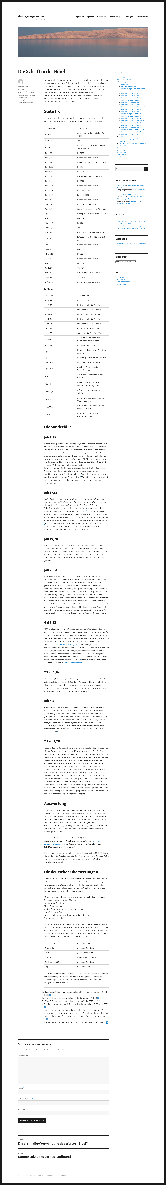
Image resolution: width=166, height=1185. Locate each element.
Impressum (79, 17)
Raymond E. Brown (30, 100)
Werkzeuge (101, 17)
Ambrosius (123, 136)
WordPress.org (122, 284)
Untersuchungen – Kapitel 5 (130, 102)
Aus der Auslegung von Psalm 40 (132, 139)
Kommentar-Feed (123, 282)
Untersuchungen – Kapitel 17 (131, 123)
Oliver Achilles (23, 86)
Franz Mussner (23, 95)
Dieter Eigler (121, 185)
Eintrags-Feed (122, 279)
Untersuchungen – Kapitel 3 (130, 98)
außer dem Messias (73, 663)
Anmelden (121, 277)
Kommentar (24, 1055)
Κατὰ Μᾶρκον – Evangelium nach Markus (131, 228)
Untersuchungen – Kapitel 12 (131, 114)
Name (21, 1088)
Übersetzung (30, 92)
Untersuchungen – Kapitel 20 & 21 (132, 129)
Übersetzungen (115, 17)
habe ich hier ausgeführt (68, 645)
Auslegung (21, 92)
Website (21, 1109)
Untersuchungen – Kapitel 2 (130, 95)
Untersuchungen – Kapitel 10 (131, 109)
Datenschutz (142, 17)
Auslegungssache (31, 16)
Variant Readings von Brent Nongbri (130, 226)
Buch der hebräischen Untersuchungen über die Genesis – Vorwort (133, 89)
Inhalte (119, 157)
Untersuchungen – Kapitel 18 (131, 125)
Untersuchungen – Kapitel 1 (130, 93)
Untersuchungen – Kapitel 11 (130, 111)
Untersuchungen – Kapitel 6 (130, 104)
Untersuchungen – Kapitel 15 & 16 (132, 120)
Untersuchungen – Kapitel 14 (131, 118)
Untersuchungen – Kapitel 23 (131, 134)
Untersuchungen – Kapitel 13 (131, 116)
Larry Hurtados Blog (124, 223)
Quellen (90, 17)
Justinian (122, 141)
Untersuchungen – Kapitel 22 (131, 132)
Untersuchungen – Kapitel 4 (130, 100)
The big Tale (129, 17)
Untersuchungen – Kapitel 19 (131, 127)
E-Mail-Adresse (25, 1098)
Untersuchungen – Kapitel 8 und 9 (133, 107)
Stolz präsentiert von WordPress (55, 1175)
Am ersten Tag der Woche (129, 194)
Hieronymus (123, 84)
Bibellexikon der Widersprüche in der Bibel (132, 221)
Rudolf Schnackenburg (25, 102)
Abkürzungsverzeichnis (125, 79)
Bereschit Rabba (123, 219)
